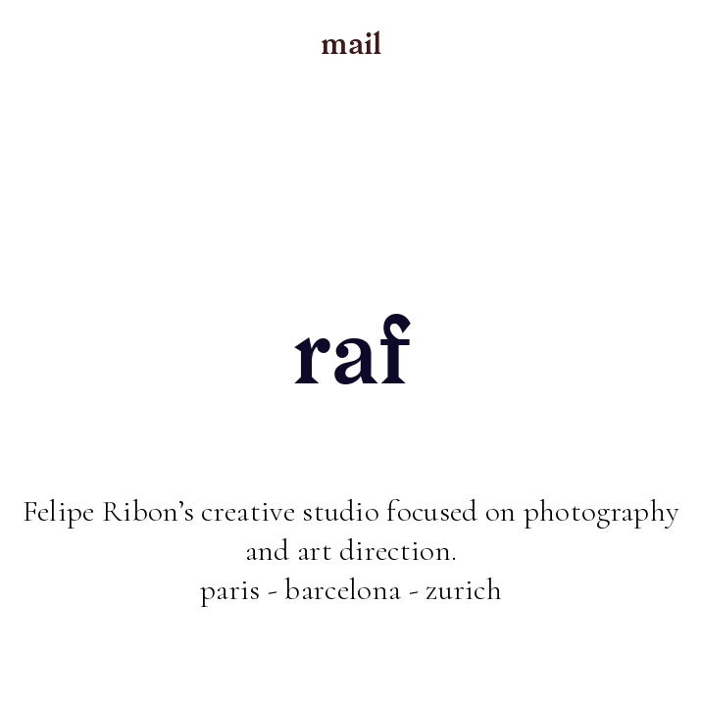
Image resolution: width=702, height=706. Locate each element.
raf (351, 352)
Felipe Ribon (100, 511)
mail (351, 44)
